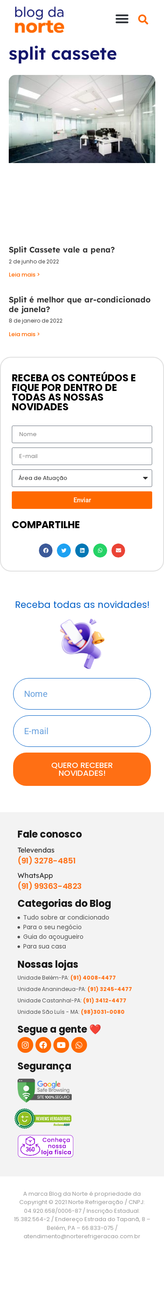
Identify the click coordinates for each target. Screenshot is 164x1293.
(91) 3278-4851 (46, 860)
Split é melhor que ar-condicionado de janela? (79, 304)
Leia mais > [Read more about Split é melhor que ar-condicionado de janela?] (24, 334)
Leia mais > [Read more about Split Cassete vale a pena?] (24, 274)
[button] (122, 18)
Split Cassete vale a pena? (62, 250)
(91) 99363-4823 (49, 886)
